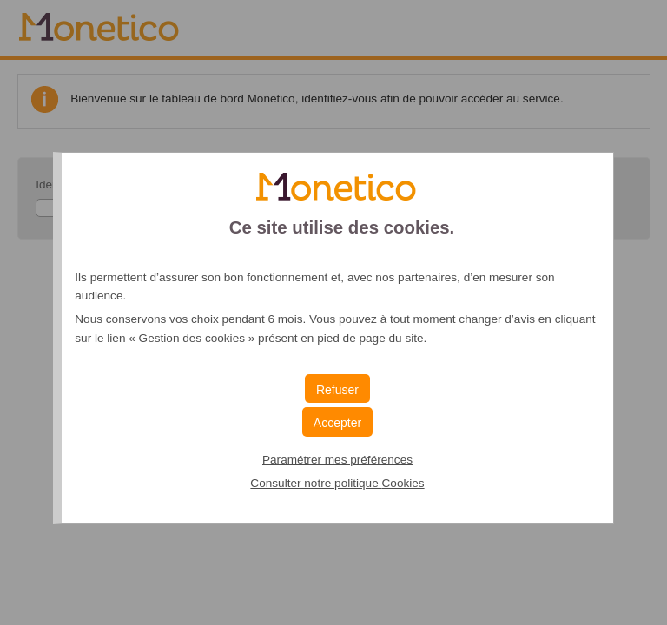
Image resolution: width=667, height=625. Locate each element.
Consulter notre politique (337, 483)
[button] (337, 422)
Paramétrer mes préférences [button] (337, 459)
